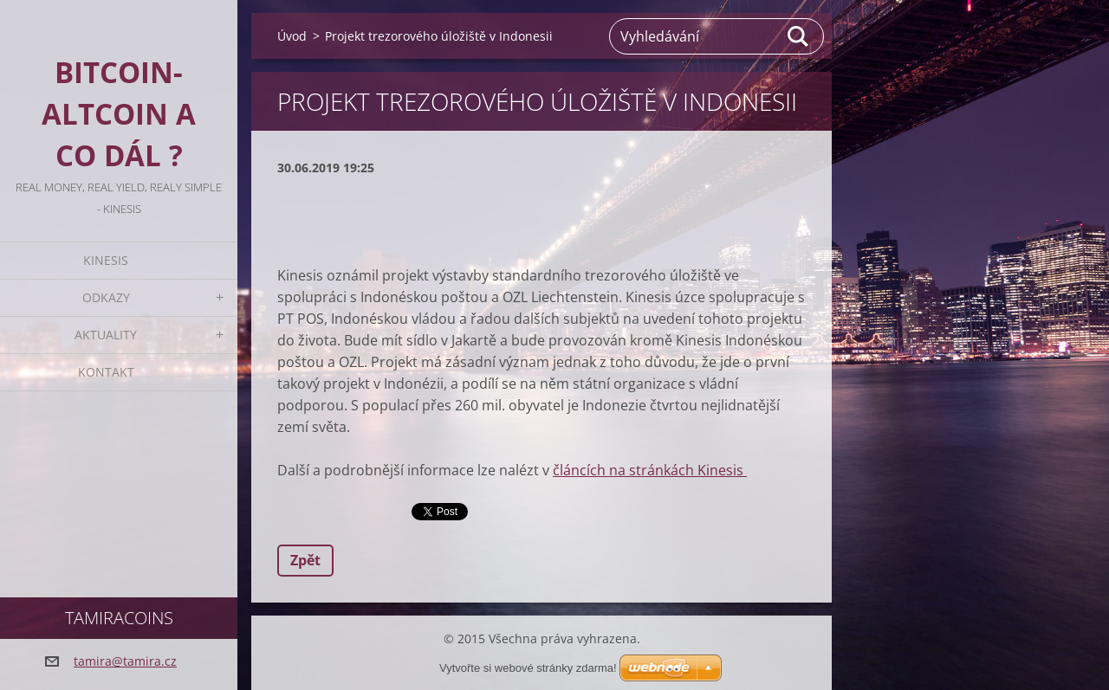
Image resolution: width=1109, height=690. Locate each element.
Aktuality (106, 334)
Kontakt (106, 372)
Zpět (305, 560)
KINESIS (105, 260)
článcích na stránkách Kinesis (650, 470)
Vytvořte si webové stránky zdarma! (528, 667)
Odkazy (106, 297)
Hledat (799, 36)
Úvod (292, 36)
